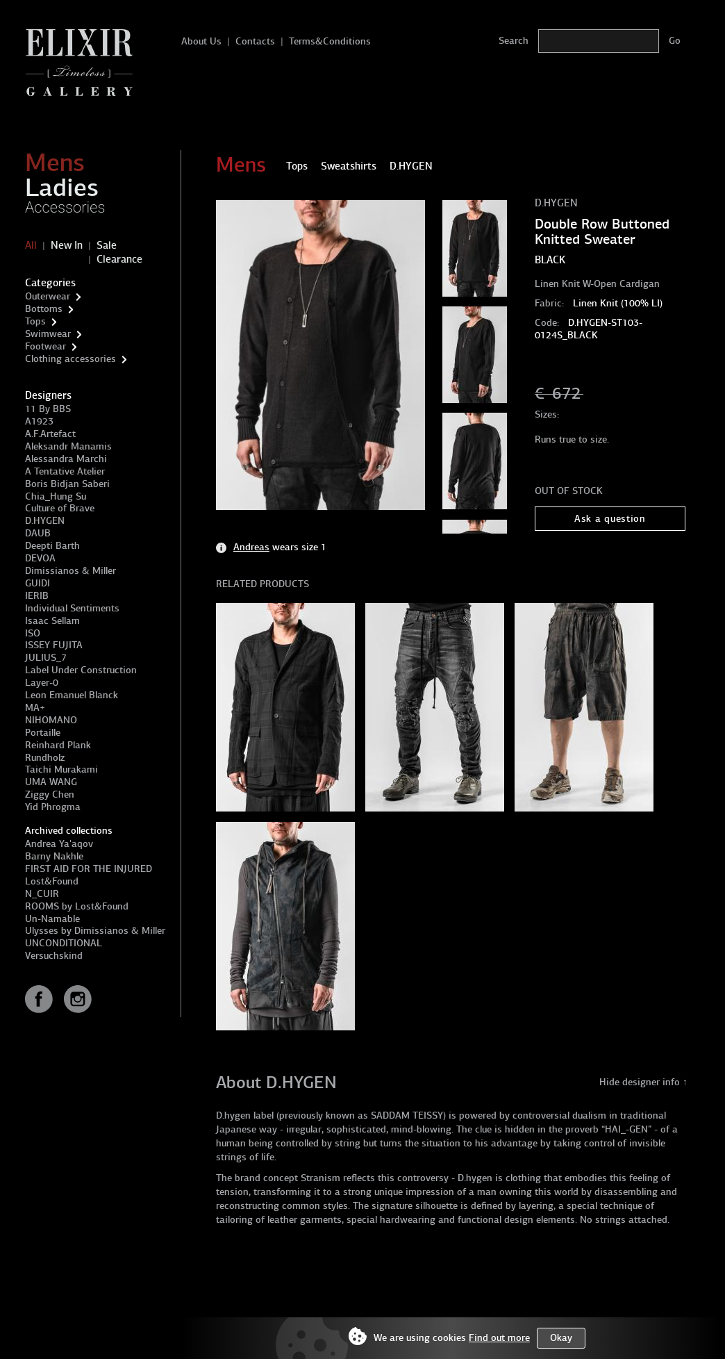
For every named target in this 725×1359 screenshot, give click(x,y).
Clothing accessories (70, 359)
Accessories (65, 207)
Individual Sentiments (72, 608)
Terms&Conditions (330, 41)
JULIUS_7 (46, 658)
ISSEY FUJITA (54, 645)
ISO (32, 633)
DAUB (38, 533)
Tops (35, 321)
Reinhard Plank (58, 745)
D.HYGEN (45, 521)
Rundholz (45, 758)
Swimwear (48, 334)
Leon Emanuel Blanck (71, 695)
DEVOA (40, 558)
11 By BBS (48, 409)
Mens (55, 162)
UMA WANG (51, 782)
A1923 (39, 421)
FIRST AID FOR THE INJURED (88, 869)
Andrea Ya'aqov (59, 844)
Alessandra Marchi (66, 459)
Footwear (45, 346)
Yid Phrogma (53, 807)
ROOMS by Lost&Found (76, 906)
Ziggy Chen (49, 794)
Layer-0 (41, 683)
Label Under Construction (81, 670)
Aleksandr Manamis (68, 446)
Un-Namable (52, 919)
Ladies (62, 187)
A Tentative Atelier (65, 471)
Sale (107, 245)
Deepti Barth (52, 546)
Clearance (119, 259)
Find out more (499, 1338)
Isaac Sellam (52, 621)
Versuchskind (54, 956)
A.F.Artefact (50, 434)
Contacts (255, 41)
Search (513, 41)
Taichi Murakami (61, 769)
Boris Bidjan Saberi (67, 484)
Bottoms (43, 309)
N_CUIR (42, 894)
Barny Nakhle (54, 856)
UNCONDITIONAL (63, 943)
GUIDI (37, 583)
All (31, 245)
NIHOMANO (51, 720)
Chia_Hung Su (55, 496)
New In (67, 245)
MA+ (35, 708)
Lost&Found (51, 881)
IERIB (37, 596)
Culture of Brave (59, 508)
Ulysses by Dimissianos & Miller (95, 931)
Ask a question (610, 519)
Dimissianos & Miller (70, 571)
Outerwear (47, 296)
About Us (201, 41)
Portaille (42, 733)
